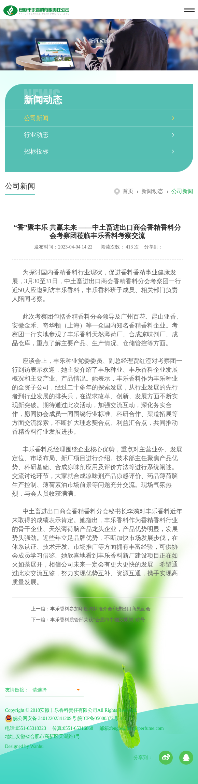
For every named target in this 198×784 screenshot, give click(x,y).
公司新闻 (36, 118)
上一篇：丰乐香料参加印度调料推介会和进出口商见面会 (91, 608)
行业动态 (36, 134)
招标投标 (36, 151)
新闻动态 (150, 191)
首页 (123, 191)
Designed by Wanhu (24, 746)
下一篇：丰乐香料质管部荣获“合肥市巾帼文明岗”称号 (88, 619)
